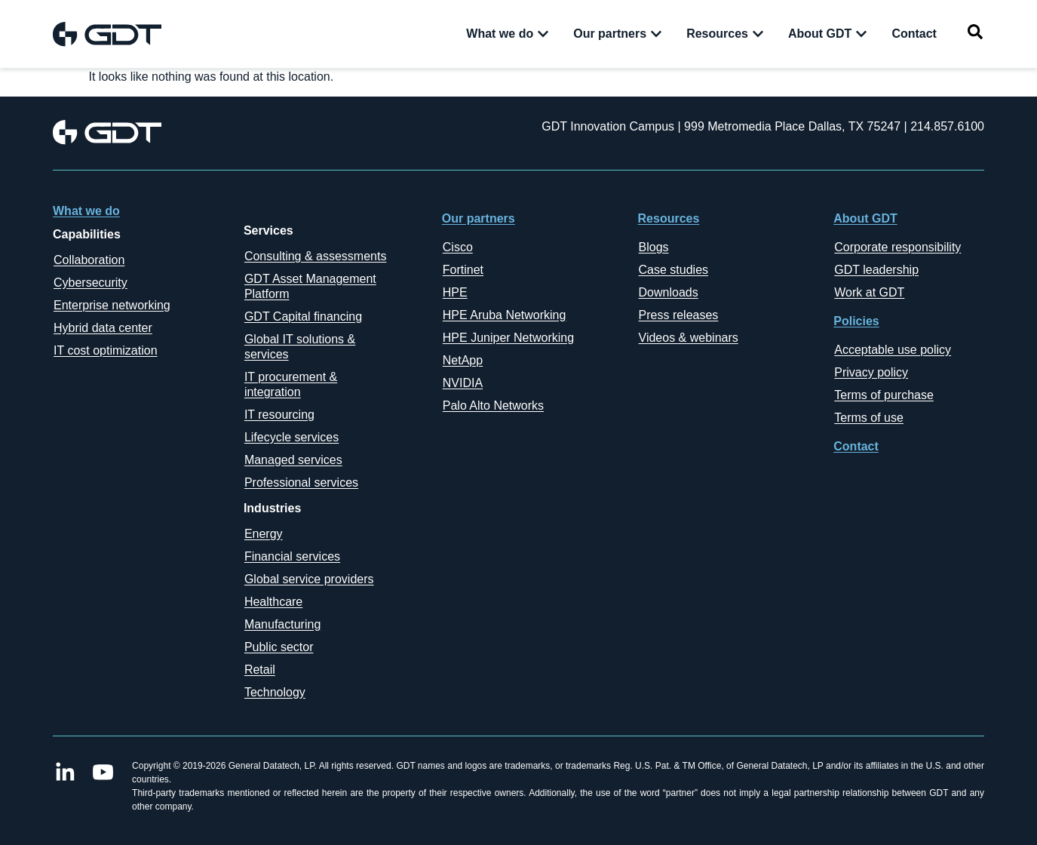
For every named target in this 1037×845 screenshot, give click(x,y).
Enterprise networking (112, 305)
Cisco (458, 247)
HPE (455, 292)
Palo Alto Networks (493, 405)
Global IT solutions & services (299, 347)
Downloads (668, 292)
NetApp (463, 360)
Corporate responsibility (897, 247)
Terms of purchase (884, 395)
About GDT (865, 218)
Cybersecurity (90, 282)
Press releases (679, 315)
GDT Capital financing (303, 316)
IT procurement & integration (290, 384)
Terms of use (869, 417)
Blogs (654, 247)
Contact (856, 446)
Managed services (293, 459)
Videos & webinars (688, 337)
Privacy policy (871, 372)
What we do (86, 210)
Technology (274, 692)
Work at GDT (869, 292)
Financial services (292, 556)
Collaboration (89, 260)
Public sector (279, 647)
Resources (669, 218)
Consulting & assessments (315, 256)
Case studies (674, 269)
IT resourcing (279, 414)
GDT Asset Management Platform (310, 286)
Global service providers (309, 579)
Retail (259, 669)
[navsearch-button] (975, 34)
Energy (263, 533)
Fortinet (463, 269)
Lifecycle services (291, 437)
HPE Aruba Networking (504, 315)
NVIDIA (463, 382)
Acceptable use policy (892, 349)
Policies (856, 321)
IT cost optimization (106, 350)
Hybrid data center (103, 327)
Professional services (301, 482)
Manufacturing (282, 624)
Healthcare (273, 601)
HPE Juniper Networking (508, 337)
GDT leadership (876, 269)
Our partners (478, 218)
